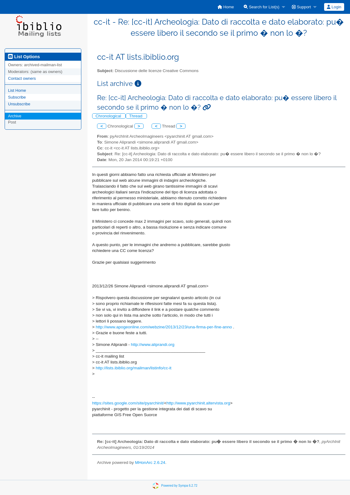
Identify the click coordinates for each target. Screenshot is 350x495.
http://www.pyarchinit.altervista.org (198, 403)
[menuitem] (226, 7)
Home (226, 7)
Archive (14, 116)
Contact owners (22, 78)
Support (301, 7)
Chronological (109, 116)
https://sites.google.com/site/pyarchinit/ (128, 403)
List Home (17, 90)
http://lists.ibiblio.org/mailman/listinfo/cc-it (134, 368)
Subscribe (17, 97)
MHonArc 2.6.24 (150, 462)
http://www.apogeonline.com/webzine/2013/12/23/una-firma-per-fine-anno (164, 327)
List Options (24, 56)
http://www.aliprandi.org (152, 344)
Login (334, 7)
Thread (136, 116)
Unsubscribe (19, 104)
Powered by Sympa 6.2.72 (179, 485)
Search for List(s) (261, 7)
